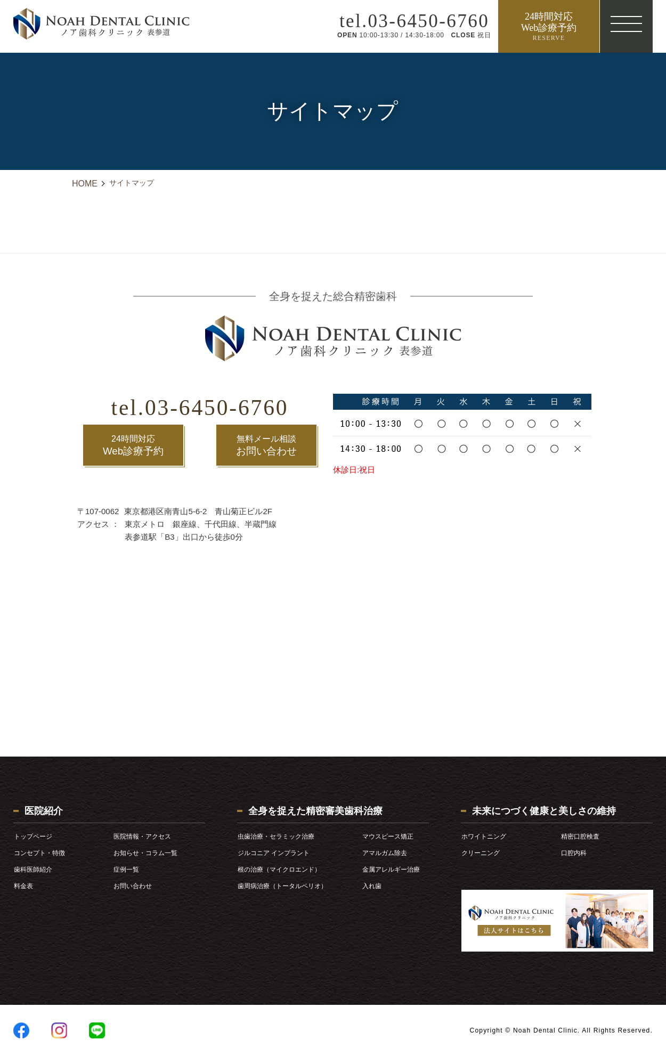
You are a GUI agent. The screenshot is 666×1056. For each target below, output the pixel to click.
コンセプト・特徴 (39, 853)
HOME (85, 183)
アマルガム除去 (384, 853)
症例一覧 (126, 869)
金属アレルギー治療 (391, 869)
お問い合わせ (266, 444)
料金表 (23, 886)
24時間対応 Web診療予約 (548, 26)
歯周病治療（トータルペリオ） (282, 886)
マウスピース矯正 (387, 836)
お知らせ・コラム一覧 (145, 853)
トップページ (33, 836)
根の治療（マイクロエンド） (279, 869)
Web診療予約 (133, 444)
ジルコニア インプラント (274, 853)
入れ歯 (371, 886)
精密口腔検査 (580, 836)
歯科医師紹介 (33, 869)
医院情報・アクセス (142, 836)
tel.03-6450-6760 (200, 405)
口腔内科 (574, 853)
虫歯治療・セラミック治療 (276, 836)
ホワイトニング (483, 836)
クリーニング (480, 853)
